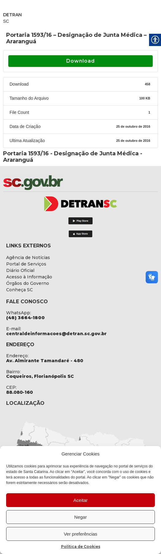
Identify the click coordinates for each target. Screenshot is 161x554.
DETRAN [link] (12, 14)
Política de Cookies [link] (80, 546)
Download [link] (80, 61)
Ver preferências (80, 534)
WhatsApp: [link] (18, 313)
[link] (49, 182)
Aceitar (80, 500)
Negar (80, 517)
